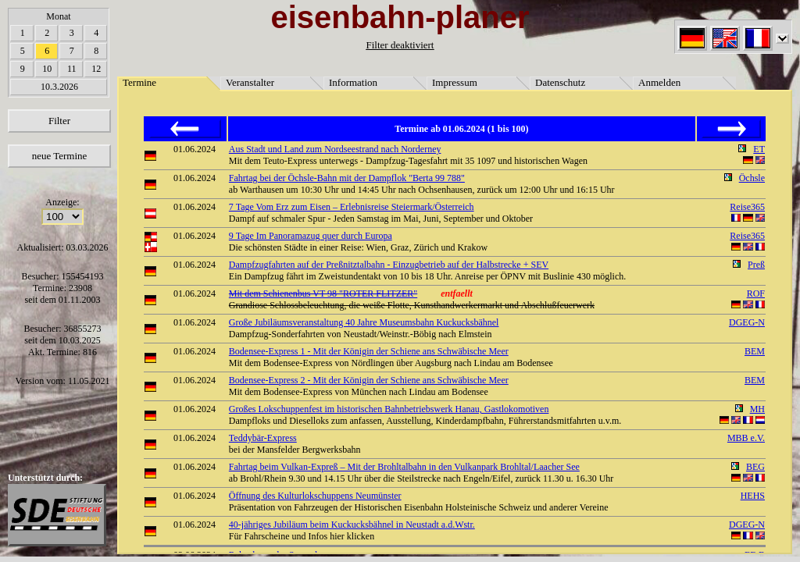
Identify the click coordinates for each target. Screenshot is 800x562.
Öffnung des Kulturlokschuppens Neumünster (315, 495)
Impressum (454, 82)
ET (759, 149)
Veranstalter (250, 82)
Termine (139, 82)
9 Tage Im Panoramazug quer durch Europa (310, 235)
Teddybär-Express (263, 437)
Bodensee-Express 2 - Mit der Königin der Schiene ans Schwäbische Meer (369, 380)
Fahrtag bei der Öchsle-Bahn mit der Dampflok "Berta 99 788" (347, 178)
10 (47, 68)
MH (757, 409)
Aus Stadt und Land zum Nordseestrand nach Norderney (335, 149)
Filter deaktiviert (400, 45)
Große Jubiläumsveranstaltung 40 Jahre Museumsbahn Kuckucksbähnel (364, 322)
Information (353, 82)
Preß (756, 264)
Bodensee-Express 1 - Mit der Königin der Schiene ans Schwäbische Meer (369, 351)
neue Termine (60, 156)
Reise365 (747, 206)
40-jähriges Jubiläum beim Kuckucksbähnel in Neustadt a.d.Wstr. (352, 524)
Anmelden (659, 82)
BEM (755, 351)
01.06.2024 (194, 149)
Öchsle (752, 178)
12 (96, 68)
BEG (755, 466)
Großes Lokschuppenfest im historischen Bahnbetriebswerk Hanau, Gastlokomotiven (389, 409)
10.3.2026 (59, 86)
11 (72, 68)
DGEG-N (747, 322)
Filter (59, 120)
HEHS (753, 495)
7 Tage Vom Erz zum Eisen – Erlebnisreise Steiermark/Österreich (351, 206)
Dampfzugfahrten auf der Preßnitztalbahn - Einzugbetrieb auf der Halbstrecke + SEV (388, 264)
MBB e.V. (746, 437)
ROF (756, 293)
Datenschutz (560, 82)
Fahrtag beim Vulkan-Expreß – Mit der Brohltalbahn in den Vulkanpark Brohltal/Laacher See (404, 466)
